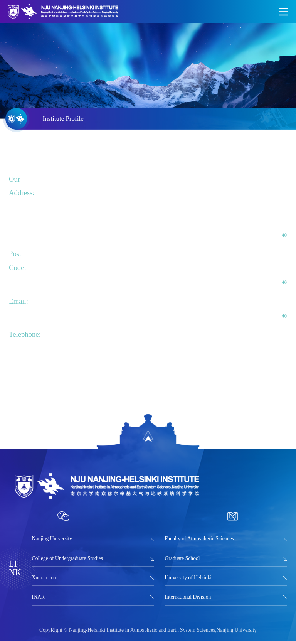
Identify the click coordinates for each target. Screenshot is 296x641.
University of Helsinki (188, 577)
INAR (38, 597)
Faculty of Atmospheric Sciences (199, 538)
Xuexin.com (45, 577)
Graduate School (182, 558)
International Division (188, 597)
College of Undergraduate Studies (67, 558)
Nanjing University (52, 538)
